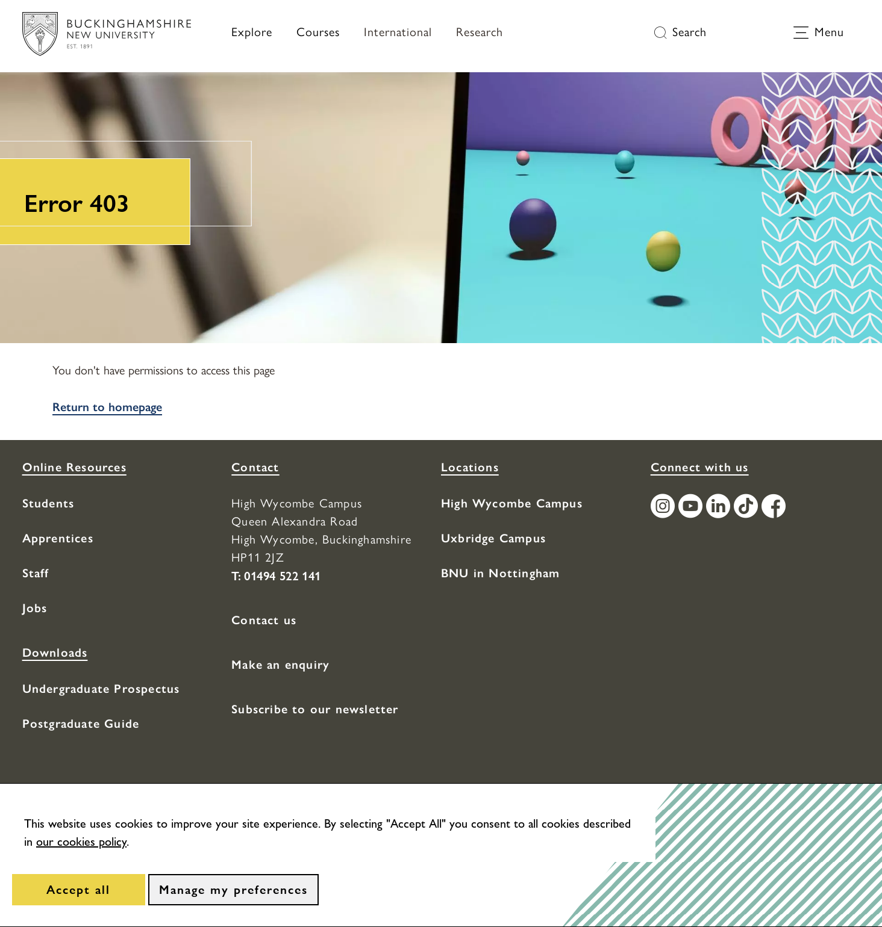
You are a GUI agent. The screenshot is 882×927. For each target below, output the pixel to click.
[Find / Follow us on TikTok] (748, 507)
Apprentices (57, 538)
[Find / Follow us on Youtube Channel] (692, 507)
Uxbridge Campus (493, 538)
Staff (35, 573)
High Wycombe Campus (512, 503)
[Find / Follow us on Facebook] (775, 507)
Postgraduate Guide (81, 723)
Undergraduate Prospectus (101, 688)
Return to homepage (107, 407)
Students (48, 503)
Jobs (35, 608)
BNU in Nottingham (500, 573)
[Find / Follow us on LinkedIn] (720, 507)
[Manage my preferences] (233, 889)
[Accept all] (78, 889)
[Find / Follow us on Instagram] (664, 507)
